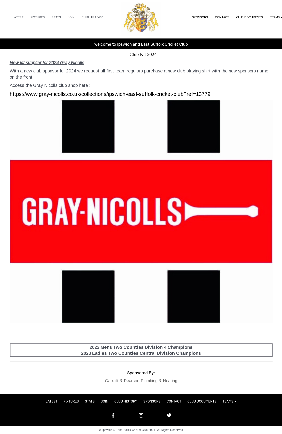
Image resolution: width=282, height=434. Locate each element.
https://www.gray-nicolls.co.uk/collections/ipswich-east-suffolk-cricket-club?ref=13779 (110, 94)
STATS (56, 17)
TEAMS (229, 401)
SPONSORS (200, 17)
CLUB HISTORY (92, 17)
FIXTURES (38, 17)
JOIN (71, 17)
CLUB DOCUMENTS (249, 17)
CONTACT (222, 17)
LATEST (18, 17)
